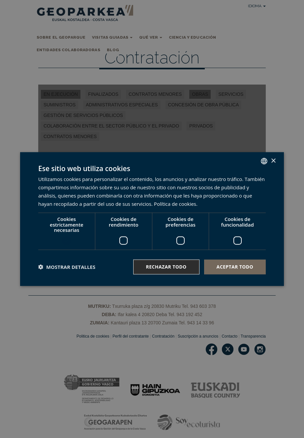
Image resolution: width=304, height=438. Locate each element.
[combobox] (264, 161)
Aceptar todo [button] (235, 267)
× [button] (273, 160)
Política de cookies (175, 203)
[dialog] (152, 219)
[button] (66, 267)
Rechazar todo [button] (166, 267)
